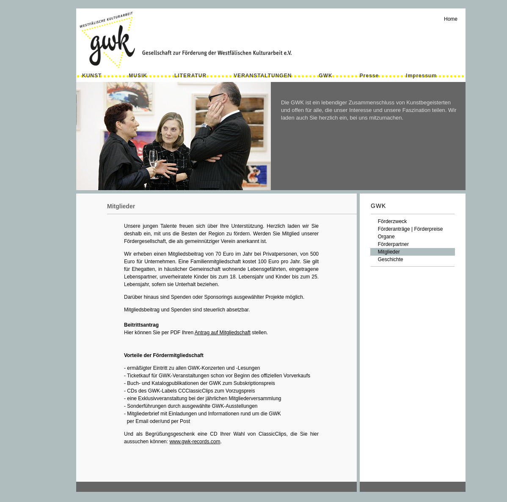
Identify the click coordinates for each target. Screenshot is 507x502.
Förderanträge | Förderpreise (407, 229)
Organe (383, 237)
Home (450, 19)
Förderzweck (389, 221)
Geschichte (387, 259)
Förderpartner (390, 244)
